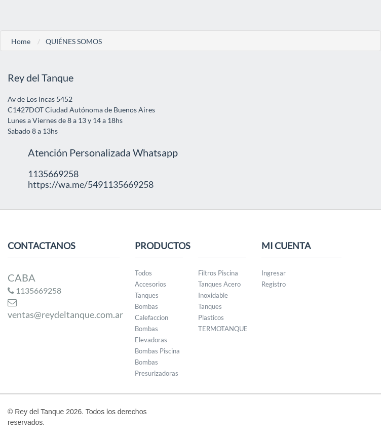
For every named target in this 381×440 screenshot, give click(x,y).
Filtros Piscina (218, 273)
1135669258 (34, 290)
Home (20, 41)
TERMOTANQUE (223, 329)
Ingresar (273, 273)
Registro (273, 284)
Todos (143, 273)
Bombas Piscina (157, 351)
